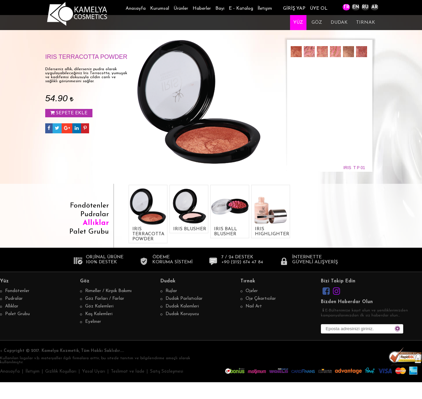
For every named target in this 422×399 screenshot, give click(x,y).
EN (355, 7)
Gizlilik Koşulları (60, 371)
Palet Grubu (89, 231)
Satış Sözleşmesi (166, 371)
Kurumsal (159, 8)
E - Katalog (241, 8)
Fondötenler (89, 205)
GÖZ (316, 22)
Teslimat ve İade (127, 371)
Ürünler (180, 8)
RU (365, 7)
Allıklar (96, 223)
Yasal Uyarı (93, 371)
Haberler (202, 8)
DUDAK (339, 22)
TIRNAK (365, 22)
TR (346, 7)
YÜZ (298, 22)
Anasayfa (136, 8)
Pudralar (94, 214)
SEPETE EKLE (68, 113)
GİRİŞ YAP (294, 8)
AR (374, 7)
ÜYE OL (319, 8)
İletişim (265, 8)
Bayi (219, 8)
